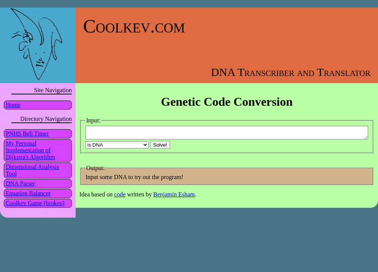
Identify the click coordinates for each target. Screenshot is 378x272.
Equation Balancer (28, 193)
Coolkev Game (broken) (35, 203)
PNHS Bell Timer (27, 133)
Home (13, 105)
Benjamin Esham (174, 196)
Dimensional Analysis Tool (32, 170)
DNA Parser (20, 183)
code (119, 196)
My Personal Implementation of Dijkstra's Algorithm (30, 150)
